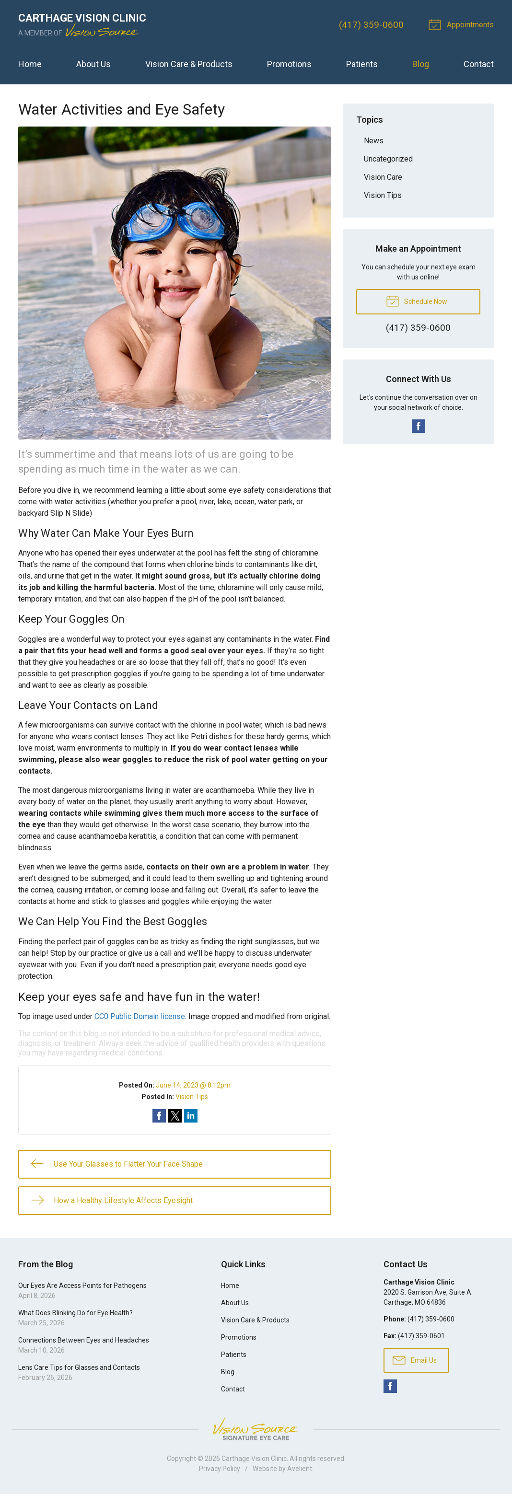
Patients (362, 64)
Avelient (299, 1468)
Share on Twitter (175, 1116)
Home (30, 64)
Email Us (415, 1360)
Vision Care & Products (189, 64)
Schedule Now (416, 300)
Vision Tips (191, 1096)
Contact (479, 64)
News (374, 140)
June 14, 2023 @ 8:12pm (193, 1085)
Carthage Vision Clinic (254, 1458)
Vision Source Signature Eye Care (256, 1429)
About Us (93, 64)
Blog (420, 64)
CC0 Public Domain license (139, 1016)
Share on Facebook (159, 1116)
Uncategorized (388, 158)
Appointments (462, 24)
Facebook (418, 426)
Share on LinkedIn (191, 1116)
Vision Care (383, 177)
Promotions (289, 64)
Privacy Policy (219, 1468)
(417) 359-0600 (371, 24)
